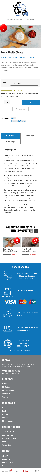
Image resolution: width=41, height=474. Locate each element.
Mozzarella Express (18, 121)
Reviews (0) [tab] (10, 142)
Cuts (4, 82)
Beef (4, 408)
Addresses (6, 394)
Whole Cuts (6, 445)
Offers (26, 471)
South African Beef (9, 438)
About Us (5, 456)
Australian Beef (8, 432)
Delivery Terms (7, 462)
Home (4, 384)
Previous (31, 231)
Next (36, 231)
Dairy (13, 118)
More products (7, 421)
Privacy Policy (7, 466)
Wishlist (5, 397)
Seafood (5, 418)
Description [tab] (10, 135)
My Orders (6, 387)
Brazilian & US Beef (9, 435)
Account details (8, 390)
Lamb (4, 411)
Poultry (5, 414)
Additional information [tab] (30, 136)
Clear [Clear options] (3, 86)
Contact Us (6, 459)
